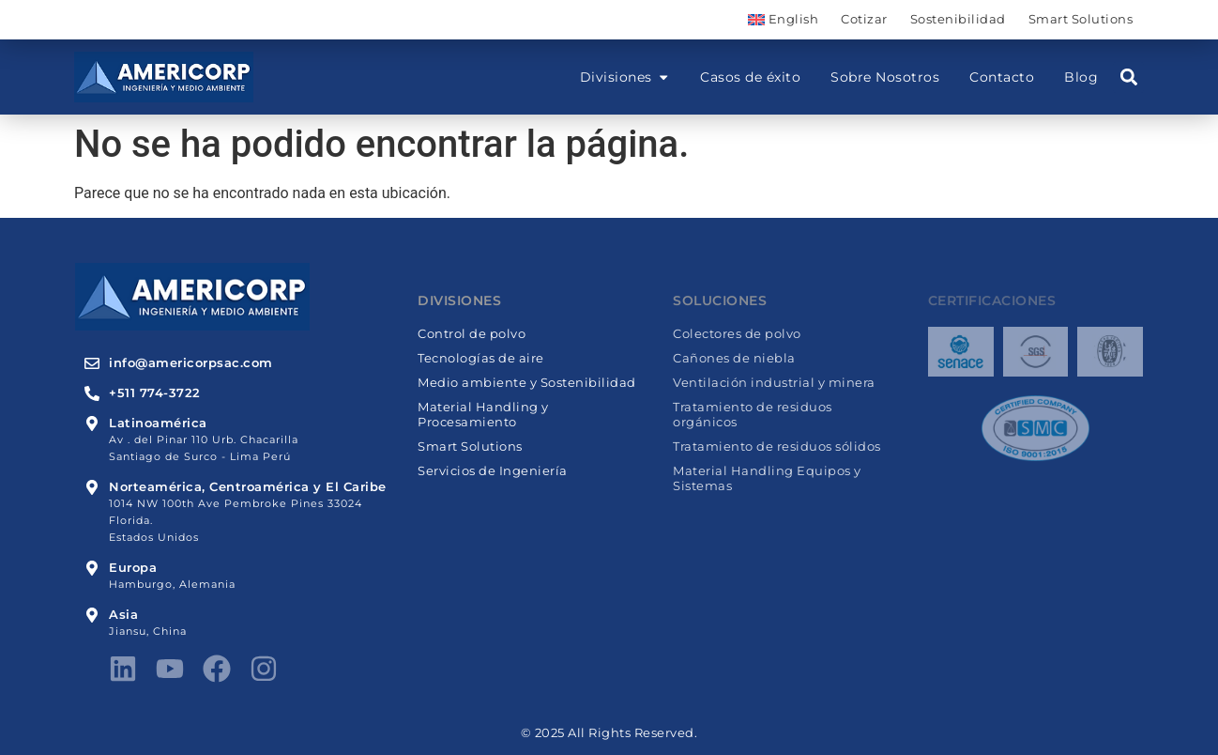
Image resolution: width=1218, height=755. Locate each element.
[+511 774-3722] (91, 393)
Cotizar (864, 19)
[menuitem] (783, 19)
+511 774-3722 (155, 393)
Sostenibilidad (958, 19)
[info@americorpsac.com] (91, 363)
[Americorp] (163, 77)
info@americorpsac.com (191, 363)
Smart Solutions (1081, 19)
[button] (1128, 77)
